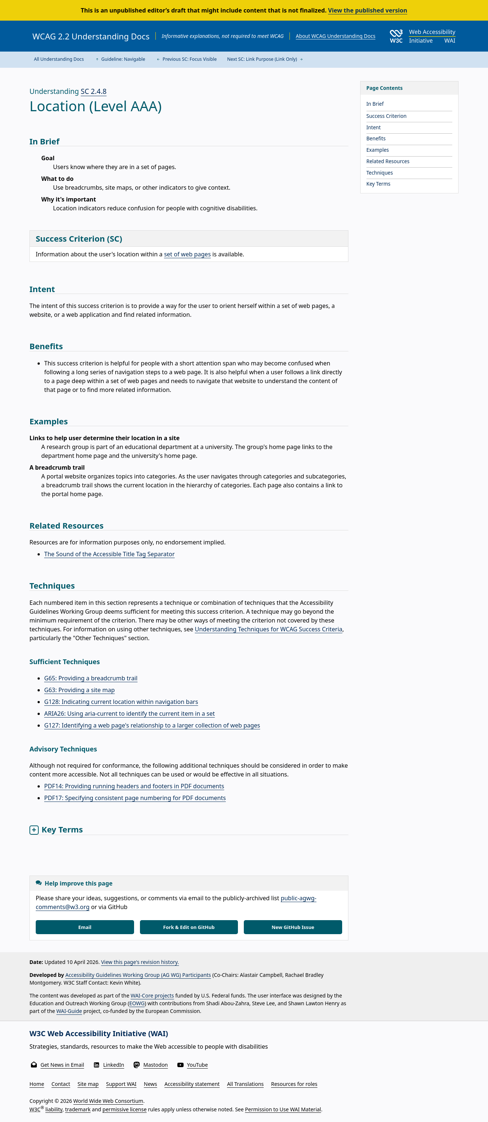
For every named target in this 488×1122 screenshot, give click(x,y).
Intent (373, 127)
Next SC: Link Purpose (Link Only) (265, 59)
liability (53, 1108)
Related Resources (388, 161)
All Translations (245, 1083)
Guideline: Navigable (119, 59)
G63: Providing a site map (79, 690)
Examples (377, 149)
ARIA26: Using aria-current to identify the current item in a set (129, 713)
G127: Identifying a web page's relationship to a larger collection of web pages (152, 725)
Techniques (379, 172)
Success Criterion (386, 115)
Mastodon (155, 1064)
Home (36, 1083)
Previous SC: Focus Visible (186, 59)
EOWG (137, 1003)
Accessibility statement (192, 1083)
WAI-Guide (69, 1010)
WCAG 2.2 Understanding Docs (91, 36)
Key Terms (378, 183)
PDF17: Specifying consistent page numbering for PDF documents (135, 798)
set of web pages (187, 254)
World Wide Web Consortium (108, 1100)
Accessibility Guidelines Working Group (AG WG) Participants (138, 974)
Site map (88, 1083)
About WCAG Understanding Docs (335, 35)
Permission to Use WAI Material (283, 1108)
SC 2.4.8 (93, 91)
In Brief (375, 103)
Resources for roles (294, 1083)
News (150, 1083)
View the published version (367, 10)
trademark (78, 1108)
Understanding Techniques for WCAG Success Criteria (269, 629)
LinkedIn (113, 1064)
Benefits (376, 138)
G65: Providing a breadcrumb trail (90, 678)
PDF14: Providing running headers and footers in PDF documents (134, 786)
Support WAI (121, 1083)
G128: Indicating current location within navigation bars (121, 702)
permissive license (124, 1108)
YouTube (197, 1064)
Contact (61, 1083)
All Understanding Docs (59, 59)
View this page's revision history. (140, 961)
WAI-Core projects (152, 995)
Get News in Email (62, 1064)
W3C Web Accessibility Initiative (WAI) (98, 1033)
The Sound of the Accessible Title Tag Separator (109, 554)
